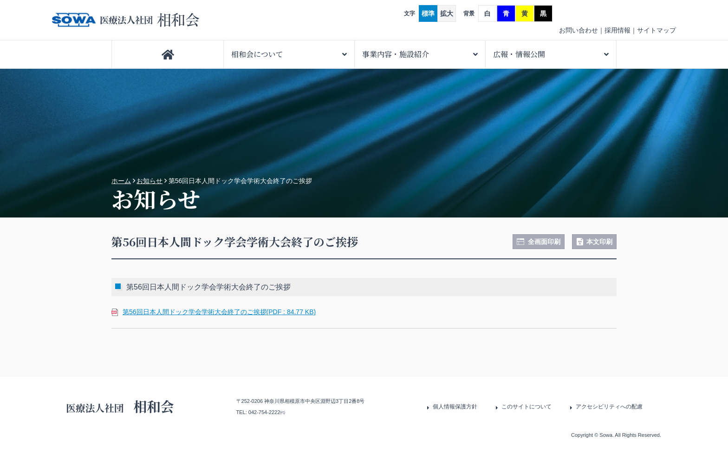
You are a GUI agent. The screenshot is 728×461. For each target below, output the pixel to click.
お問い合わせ (578, 30)
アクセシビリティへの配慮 (609, 406)
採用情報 (617, 30)
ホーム (121, 180)
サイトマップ (656, 30)
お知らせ (149, 180)
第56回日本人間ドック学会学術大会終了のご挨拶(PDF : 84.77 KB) (219, 312)
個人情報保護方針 (455, 406)
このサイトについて (526, 406)
